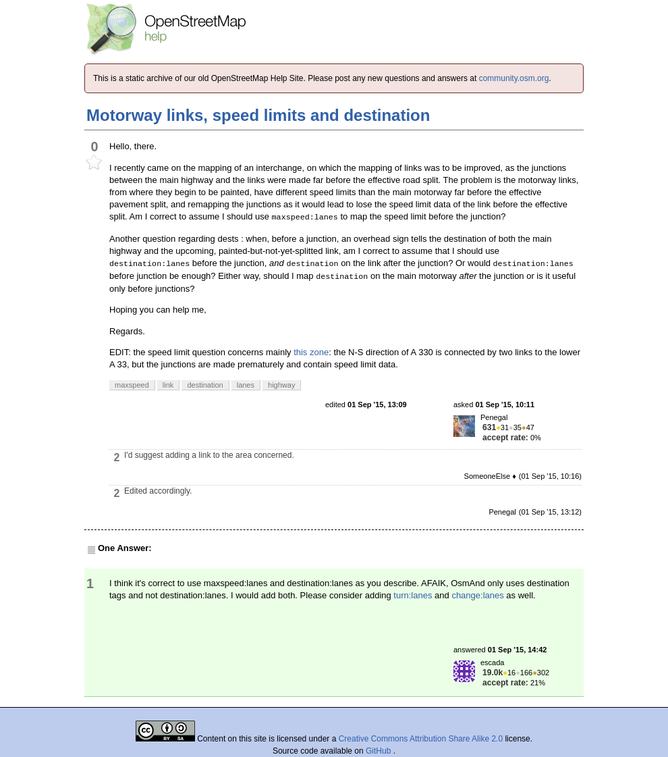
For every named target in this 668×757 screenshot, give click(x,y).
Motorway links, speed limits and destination (258, 115)
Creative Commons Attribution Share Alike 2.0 (421, 738)
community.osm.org (514, 78)
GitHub (379, 751)
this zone (311, 352)
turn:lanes (412, 595)
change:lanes (477, 595)
